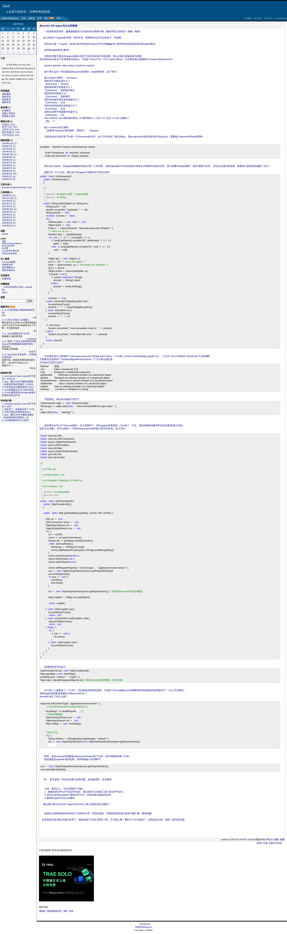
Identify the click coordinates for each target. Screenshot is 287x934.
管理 (58, 18)
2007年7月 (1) (8, 204)
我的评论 (6, 97)
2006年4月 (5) (8, 171)
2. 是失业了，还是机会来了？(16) (18, 409)
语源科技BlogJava (10, 18)
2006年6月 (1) (8, 165)
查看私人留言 (8, 116)
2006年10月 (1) (9, 154)
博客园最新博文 (54, 911)
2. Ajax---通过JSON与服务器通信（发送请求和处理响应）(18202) (18, 382)
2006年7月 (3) (8, 163)
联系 (39, 18)
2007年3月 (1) (8, 152)
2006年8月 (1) (8, 160)
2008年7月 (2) (8, 146)
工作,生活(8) (8, 135)
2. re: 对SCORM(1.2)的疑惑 (15, 320)
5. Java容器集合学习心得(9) (15, 420)
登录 (54, 850)
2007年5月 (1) (8, 206)
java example (8, 246)
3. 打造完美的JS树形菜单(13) (16, 412)
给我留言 (6, 111)
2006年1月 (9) (8, 179)
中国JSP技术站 (9, 253)
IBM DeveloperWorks (12, 243)
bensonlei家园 (8, 262)
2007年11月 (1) (9, 198)
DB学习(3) (7, 127)
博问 (65, 911)
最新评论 (6, 102)
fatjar (109, 43)
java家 (5, 248)
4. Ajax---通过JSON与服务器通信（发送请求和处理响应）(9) (18, 416)
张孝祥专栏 (7, 265)
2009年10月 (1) (9, 143)
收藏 (282, 839)
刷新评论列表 (275, 843)
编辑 (276, 839)
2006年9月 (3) (8, 212)
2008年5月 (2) (8, 195)
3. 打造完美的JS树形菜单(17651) (18, 387)
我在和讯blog (8, 270)
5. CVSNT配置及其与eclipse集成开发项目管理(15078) (19, 393)
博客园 (42, 911)
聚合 (46, 18)
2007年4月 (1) (8, 149)
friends (5, 234)
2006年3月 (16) (9, 174)
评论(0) (269, 839)
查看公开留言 (8, 113)
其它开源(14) (8, 132)
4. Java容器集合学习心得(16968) (18, 390)
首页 (23, 18)
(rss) (13, 124)
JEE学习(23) (8, 129)
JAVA (6, 6)
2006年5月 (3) (8, 168)
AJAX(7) (6, 124)
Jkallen (251, 839)
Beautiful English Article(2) (14, 187)
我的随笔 (6, 94)
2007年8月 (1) (8, 201)
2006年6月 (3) (8, 217)
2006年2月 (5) (8, 176)
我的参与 (6, 99)
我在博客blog (8, 267)
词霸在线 (6, 279)
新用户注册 (262, 843)
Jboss (5, 292)
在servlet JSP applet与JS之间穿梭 (58, 25)
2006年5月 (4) (8, 220)
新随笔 (31, 18)
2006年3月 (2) (8, 226)
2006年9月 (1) (8, 157)
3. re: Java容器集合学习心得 (15, 333)
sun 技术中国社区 (10, 251)
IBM (4, 241)
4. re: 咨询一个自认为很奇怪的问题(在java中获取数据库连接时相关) (19, 342)
